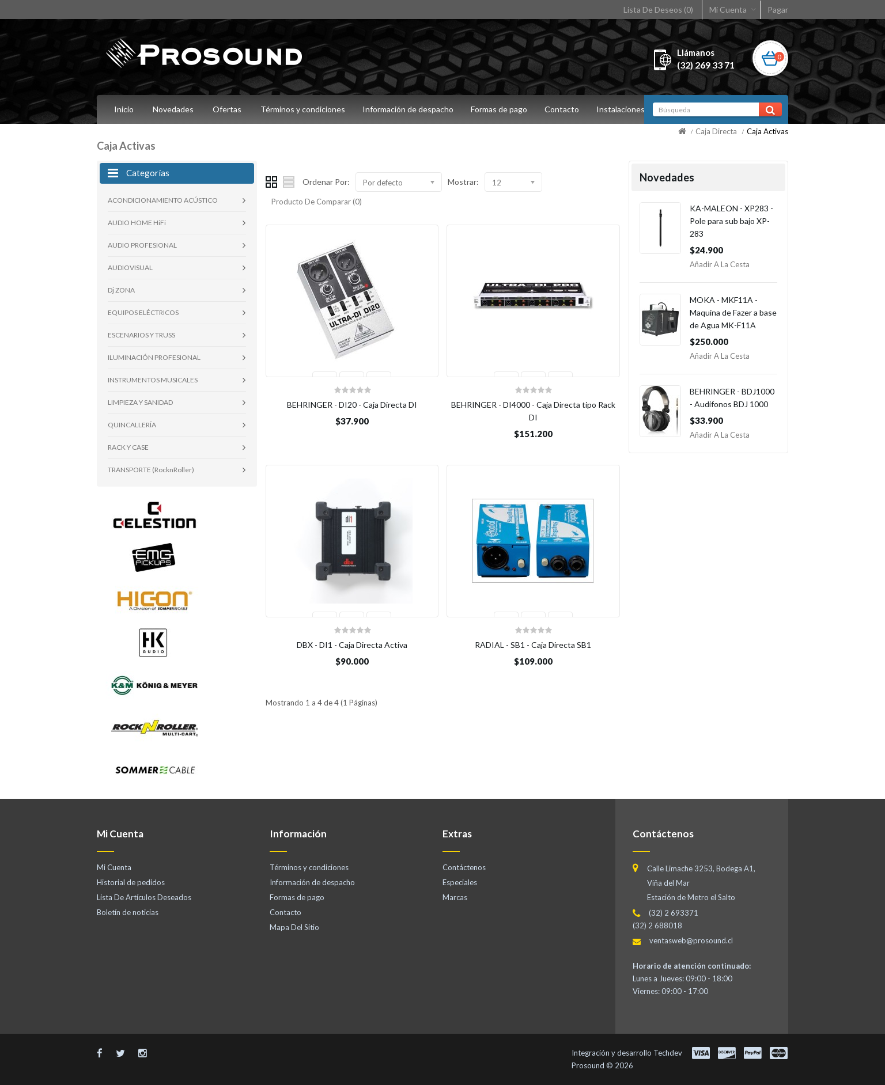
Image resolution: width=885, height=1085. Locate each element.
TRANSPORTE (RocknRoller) (151, 469)
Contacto (567, 109)
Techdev (667, 1052)
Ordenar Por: (326, 182)
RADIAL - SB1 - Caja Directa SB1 (533, 645)
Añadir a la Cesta (720, 264)
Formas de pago (502, 109)
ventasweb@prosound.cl (691, 940)
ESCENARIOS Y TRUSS (141, 335)
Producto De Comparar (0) (316, 201)
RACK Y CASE (128, 447)
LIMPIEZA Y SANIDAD (140, 402)
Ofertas (227, 109)
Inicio (124, 109)
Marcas (454, 897)
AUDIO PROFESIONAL (142, 245)
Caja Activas (767, 131)
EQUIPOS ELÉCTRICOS (143, 312)
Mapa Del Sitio (294, 927)
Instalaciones (627, 109)
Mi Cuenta (728, 9)
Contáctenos (464, 867)
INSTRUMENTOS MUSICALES (153, 379)
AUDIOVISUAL (130, 267)
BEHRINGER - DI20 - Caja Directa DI (352, 404)
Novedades (173, 109)
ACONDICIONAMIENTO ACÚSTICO (163, 200)
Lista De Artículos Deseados (144, 897)
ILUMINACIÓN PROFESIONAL (154, 357)
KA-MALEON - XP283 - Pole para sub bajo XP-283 (731, 220)
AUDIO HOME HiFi (137, 222)
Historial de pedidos (131, 882)
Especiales (459, 882)
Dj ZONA (121, 290)
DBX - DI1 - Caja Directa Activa (352, 645)
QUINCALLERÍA (132, 424)
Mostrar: (463, 182)
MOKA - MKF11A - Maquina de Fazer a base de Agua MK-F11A (733, 312)
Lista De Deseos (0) (658, 9)
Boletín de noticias (127, 912)
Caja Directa (716, 131)
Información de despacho (409, 109)
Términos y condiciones (302, 109)
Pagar (777, 9)
